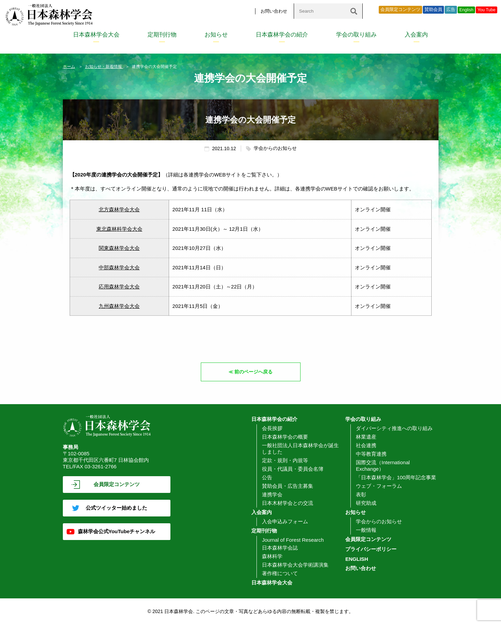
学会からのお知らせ (379, 521)
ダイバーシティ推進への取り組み (394, 428)
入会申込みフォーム (285, 521)
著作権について (280, 573)
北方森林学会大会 (119, 209)
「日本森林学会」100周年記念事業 (396, 477)
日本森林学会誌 (280, 548)
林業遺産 (366, 437)
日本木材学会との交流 (287, 503)
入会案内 (416, 34)
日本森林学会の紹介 (282, 34)
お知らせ (216, 34)
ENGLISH (356, 559)
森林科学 (272, 556)
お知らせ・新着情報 (104, 66)
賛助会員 (433, 9)
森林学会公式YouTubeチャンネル (116, 531)
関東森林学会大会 (119, 248)
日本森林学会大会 (96, 34)
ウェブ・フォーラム (379, 486)
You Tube (486, 10)
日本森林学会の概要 (285, 437)
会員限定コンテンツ (400, 9)
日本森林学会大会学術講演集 (295, 565)
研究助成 (366, 503)
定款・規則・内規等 (285, 460)
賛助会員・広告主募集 (287, 486)
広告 (450, 9)
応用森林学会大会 (119, 286)
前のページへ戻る (253, 371)
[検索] (353, 11)
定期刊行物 (162, 34)
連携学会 (272, 494)
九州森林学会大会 (119, 306)
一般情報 (366, 530)
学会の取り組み (356, 34)
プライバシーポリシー (370, 549)
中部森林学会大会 (119, 267)
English (466, 10)
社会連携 (366, 445)
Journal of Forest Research (293, 540)
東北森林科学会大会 (119, 229)
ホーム (69, 66)
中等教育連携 (371, 454)
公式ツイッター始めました (116, 508)
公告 (267, 477)
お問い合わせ (274, 11)
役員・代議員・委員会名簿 (292, 469)
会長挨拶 (272, 428)
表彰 (361, 494)
